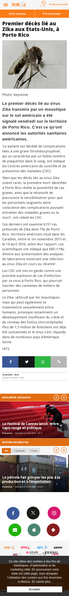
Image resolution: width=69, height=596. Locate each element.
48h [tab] (6, 450)
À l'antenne (51, 13)
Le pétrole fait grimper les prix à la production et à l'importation (31, 479)
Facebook (13, 513)
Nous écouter (60, 4)
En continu (17, 13)
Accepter (34, 589)
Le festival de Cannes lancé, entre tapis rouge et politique (30, 425)
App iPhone (34, 529)
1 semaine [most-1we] (19, 450)
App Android (53, 529)
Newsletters (14, 529)
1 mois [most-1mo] (34, 450)
